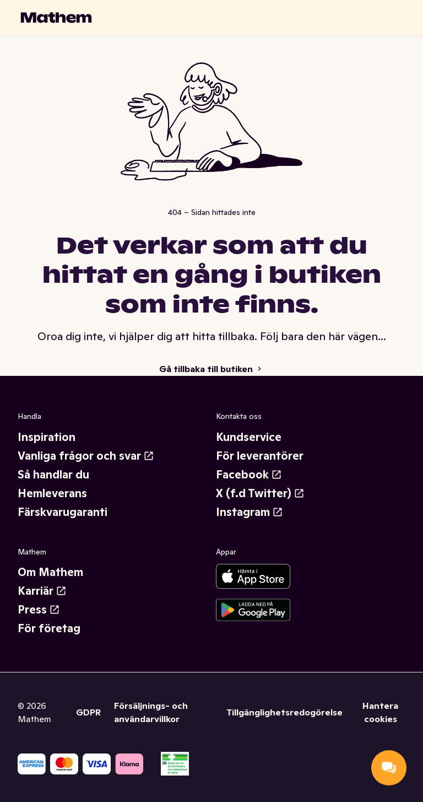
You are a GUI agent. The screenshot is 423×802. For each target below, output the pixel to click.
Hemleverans (52, 493)
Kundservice (248, 437)
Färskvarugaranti (62, 512)
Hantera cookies (380, 712)
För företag (49, 628)
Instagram (249, 512)
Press (39, 609)
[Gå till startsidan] (56, 18)
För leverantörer (259, 456)
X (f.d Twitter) (260, 493)
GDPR (88, 712)
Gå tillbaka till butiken (211, 368)
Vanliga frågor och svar (86, 456)
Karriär (42, 591)
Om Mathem (50, 572)
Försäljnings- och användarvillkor (151, 712)
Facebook (249, 474)
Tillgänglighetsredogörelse (284, 712)
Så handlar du (53, 474)
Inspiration (46, 437)
